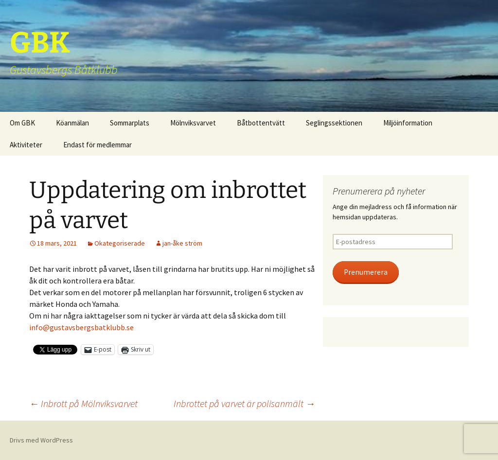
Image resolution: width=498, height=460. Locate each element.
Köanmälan (72, 122)
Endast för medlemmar (97, 144)
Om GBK (22, 122)
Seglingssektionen (334, 122)
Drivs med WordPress (41, 440)
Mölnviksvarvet (193, 122)
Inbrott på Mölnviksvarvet (83, 403)
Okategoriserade (119, 243)
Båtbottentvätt (261, 122)
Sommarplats (129, 122)
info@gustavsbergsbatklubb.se (81, 327)
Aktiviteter (26, 144)
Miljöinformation (407, 122)
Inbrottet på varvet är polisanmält (244, 403)
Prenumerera (366, 272)
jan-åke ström (182, 243)
